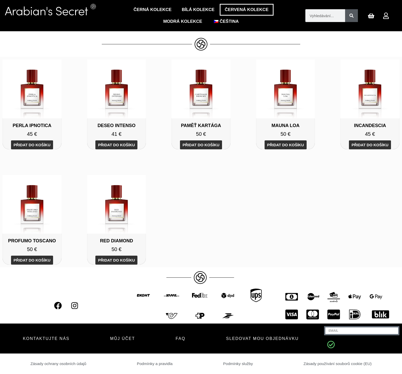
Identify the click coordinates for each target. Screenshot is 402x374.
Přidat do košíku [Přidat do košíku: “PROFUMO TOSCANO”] (32, 260)
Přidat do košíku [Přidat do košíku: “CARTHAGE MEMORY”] (201, 145)
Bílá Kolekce (198, 9)
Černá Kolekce (153, 9)
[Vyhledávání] (351, 15)
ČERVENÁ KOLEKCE (247, 9)
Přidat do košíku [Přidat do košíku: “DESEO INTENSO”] (116, 145)
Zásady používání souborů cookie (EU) (337, 363)
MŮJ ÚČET (122, 338)
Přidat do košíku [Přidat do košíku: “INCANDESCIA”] (369, 145)
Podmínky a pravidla (154, 363)
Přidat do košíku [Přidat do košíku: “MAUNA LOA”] (285, 145)
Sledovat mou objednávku (262, 338)
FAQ (180, 338)
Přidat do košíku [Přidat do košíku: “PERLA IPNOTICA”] (32, 145)
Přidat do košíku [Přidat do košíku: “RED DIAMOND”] (116, 260)
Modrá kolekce (182, 21)
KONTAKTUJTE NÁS (46, 338)
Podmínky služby (237, 363)
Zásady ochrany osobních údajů (58, 363)
